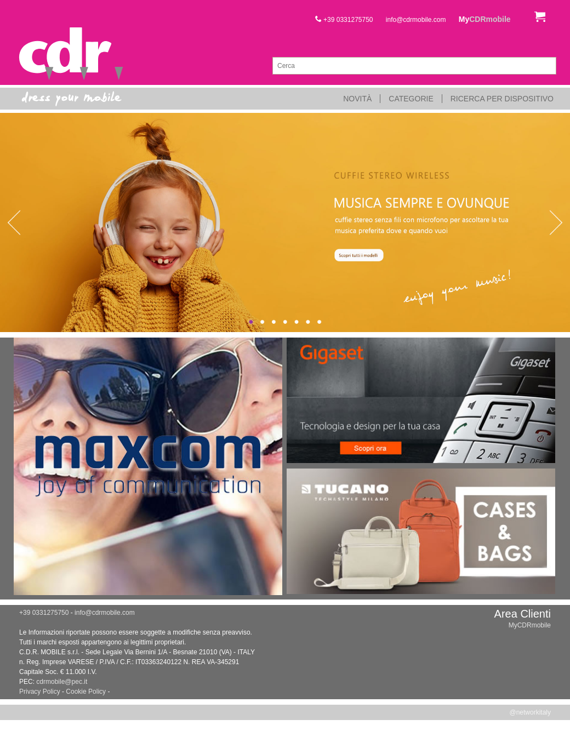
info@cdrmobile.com (416, 20)
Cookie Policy (86, 691)
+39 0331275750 (344, 20)
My (485, 19)
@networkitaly (530, 712)
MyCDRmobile (530, 625)
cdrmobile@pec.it (61, 682)
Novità (357, 98)
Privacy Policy (39, 691)
